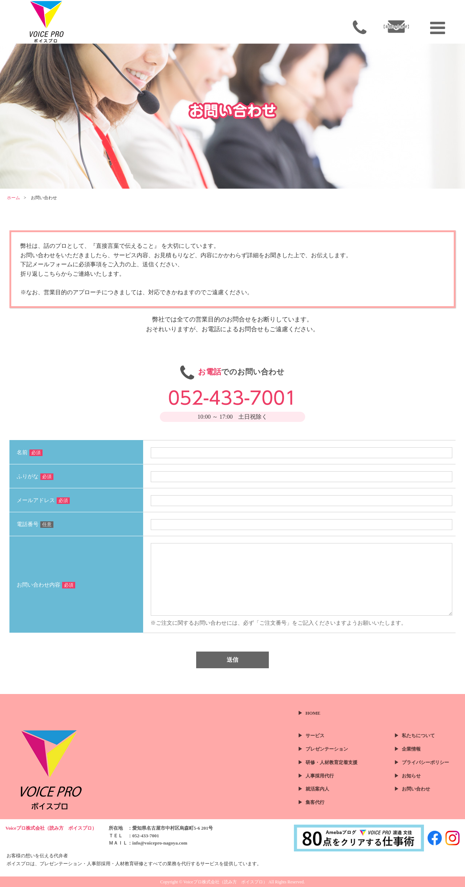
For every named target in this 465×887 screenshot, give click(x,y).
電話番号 (35, 524)
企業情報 (411, 749)
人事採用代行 (320, 776)
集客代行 (315, 802)
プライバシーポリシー (425, 762)
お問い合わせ (416, 789)
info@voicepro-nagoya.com (159, 843)
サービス (315, 735)
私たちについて (418, 735)
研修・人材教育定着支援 (331, 762)
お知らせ (411, 776)
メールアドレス (43, 500)
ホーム (13, 197)
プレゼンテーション (327, 749)
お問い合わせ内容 (46, 585)
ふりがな (35, 476)
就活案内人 (317, 789)
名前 (30, 452)
